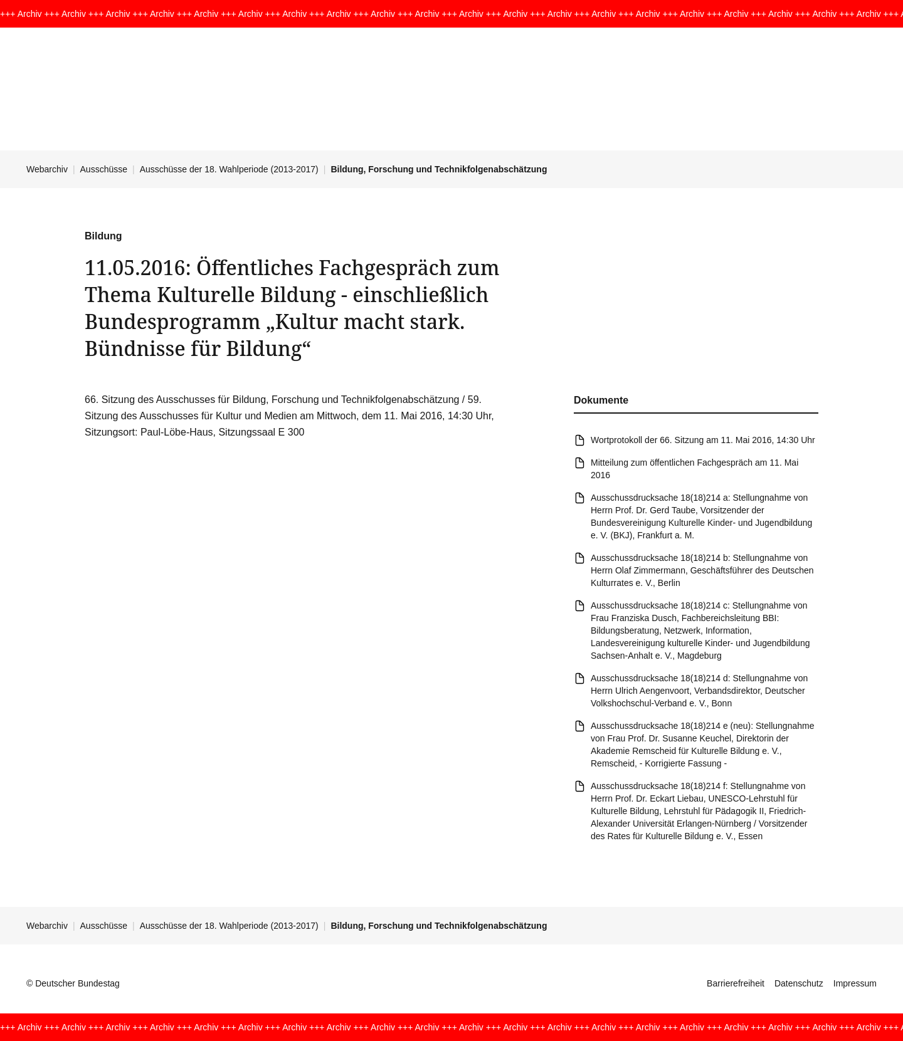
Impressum (855, 983)
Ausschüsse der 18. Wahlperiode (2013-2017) (229, 169)
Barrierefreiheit (735, 983)
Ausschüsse (103, 169)
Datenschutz (798, 983)
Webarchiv (47, 169)
